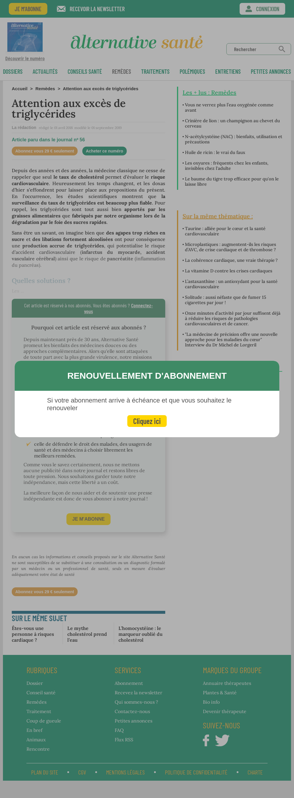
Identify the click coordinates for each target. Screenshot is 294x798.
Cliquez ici (147, 420)
